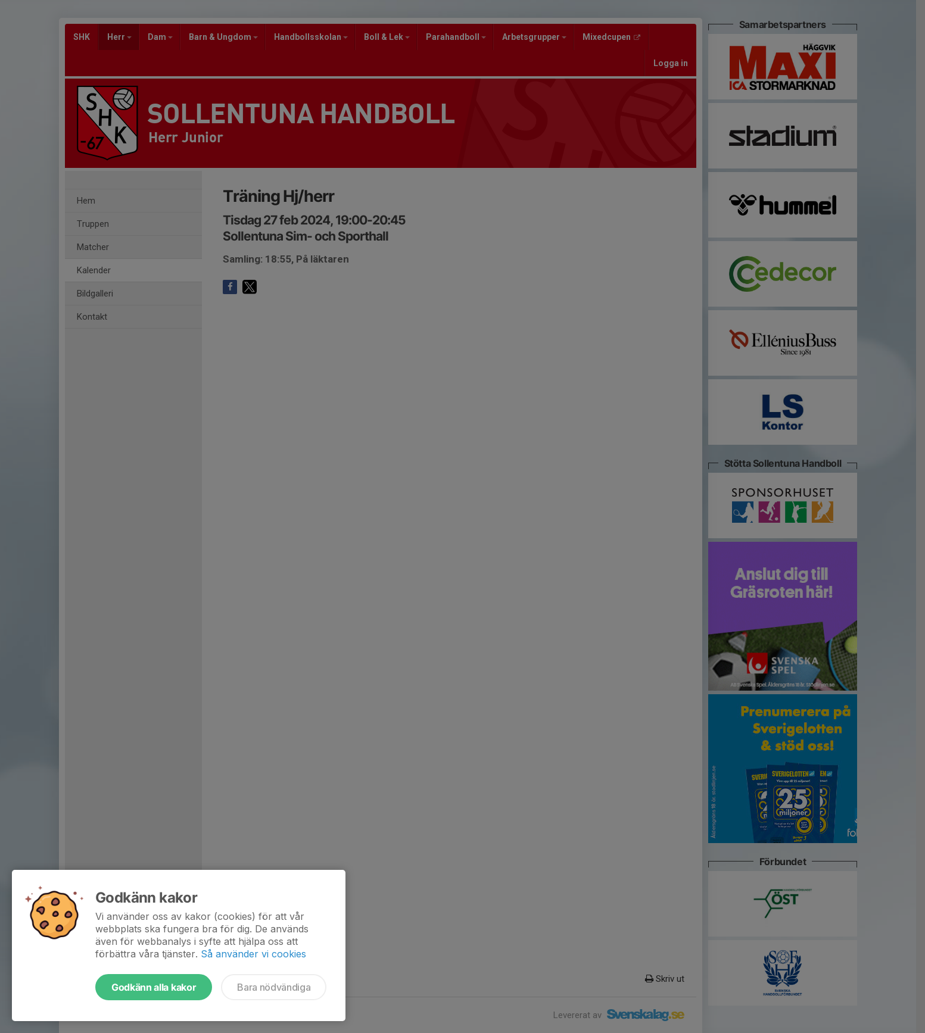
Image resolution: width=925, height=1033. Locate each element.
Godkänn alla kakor (153, 987)
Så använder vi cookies (253, 954)
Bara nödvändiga (273, 987)
